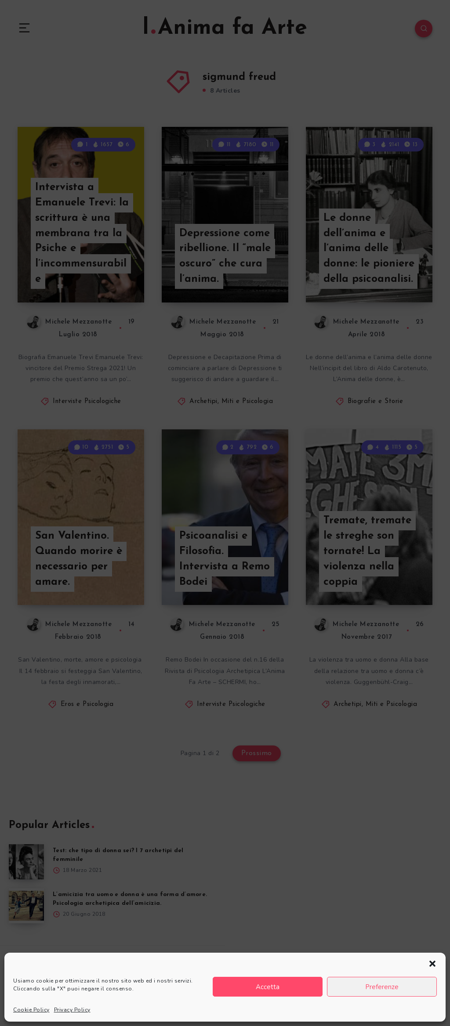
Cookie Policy (31, 1009)
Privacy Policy (72, 1009)
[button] (432, 963)
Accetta (267, 987)
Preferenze (382, 987)
